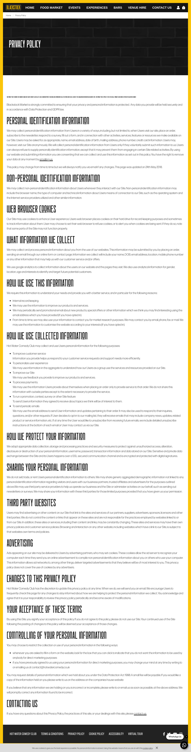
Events (74, 7)
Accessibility (116, 734)
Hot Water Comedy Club (23, 734)
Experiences (97, 7)
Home (29, 7)
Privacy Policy (76, 734)
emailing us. (46, 159)
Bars (118, 7)
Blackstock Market (13, 7)
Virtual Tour (135, 734)
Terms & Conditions (52, 734)
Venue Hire (137, 7)
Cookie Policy (96, 734)
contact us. (140, 713)
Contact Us (162, 7)
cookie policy (148, 748)
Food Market (51, 7)
